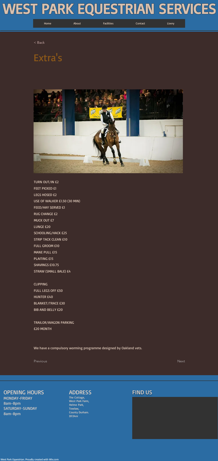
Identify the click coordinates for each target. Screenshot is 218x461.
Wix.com (54, 459)
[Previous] (48, 361)
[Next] (174, 361)
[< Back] (48, 42)
